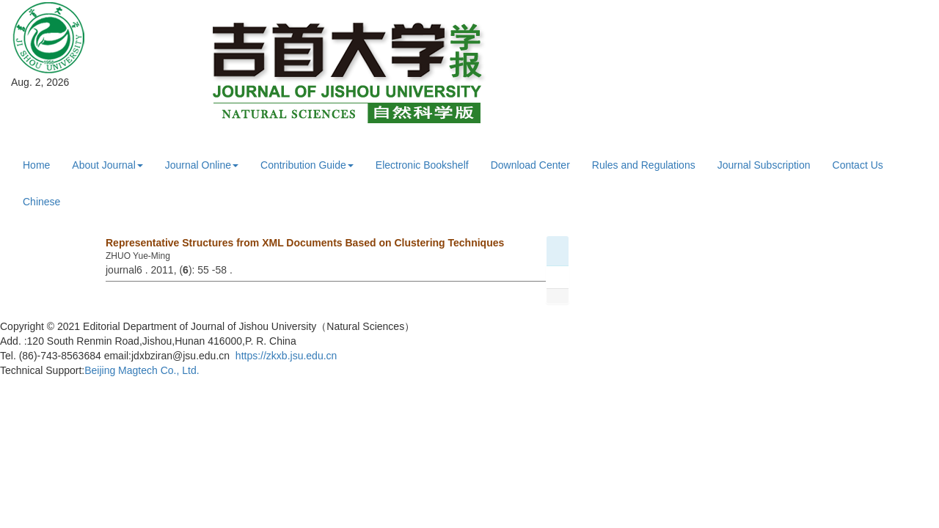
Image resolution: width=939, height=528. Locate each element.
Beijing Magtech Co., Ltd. (141, 370)
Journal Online (201, 165)
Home (36, 165)
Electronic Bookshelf (422, 165)
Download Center (530, 165)
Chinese (41, 202)
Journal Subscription (764, 165)
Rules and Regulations (643, 165)
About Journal (107, 165)
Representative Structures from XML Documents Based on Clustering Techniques (305, 243)
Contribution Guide (307, 165)
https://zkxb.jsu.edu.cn (286, 356)
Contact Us (858, 165)
